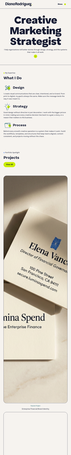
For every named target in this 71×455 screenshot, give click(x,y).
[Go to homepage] (19, 4)
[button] (62, 4)
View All (9, 164)
